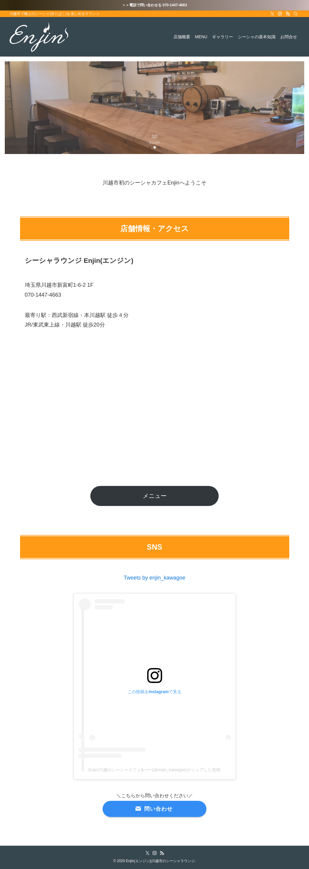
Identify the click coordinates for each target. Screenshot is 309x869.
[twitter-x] (272, 13)
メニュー (155, 496)
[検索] (295, 13)
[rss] (288, 13)
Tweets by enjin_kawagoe (154, 578)
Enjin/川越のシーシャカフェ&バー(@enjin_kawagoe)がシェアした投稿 (154, 769)
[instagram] (280, 13)
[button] (150, 147)
